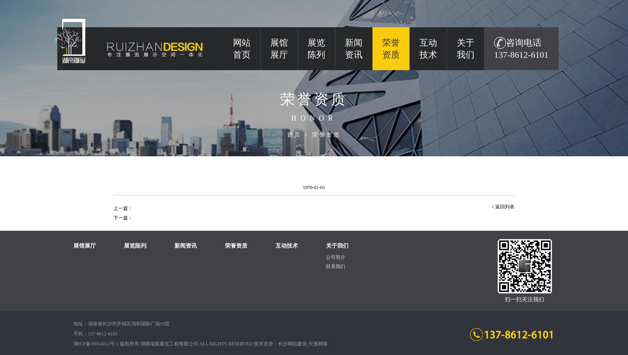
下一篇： (123, 218)
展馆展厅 (279, 49)
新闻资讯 (354, 49)
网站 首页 (242, 49)
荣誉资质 (326, 135)
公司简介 (335, 257)
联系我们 (335, 266)
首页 (294, 135)
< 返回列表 (503, 207)
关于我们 (465, 49)
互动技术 (428, 49)
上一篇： (123, 208)
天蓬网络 (318, 344)
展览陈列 (316, 49)
